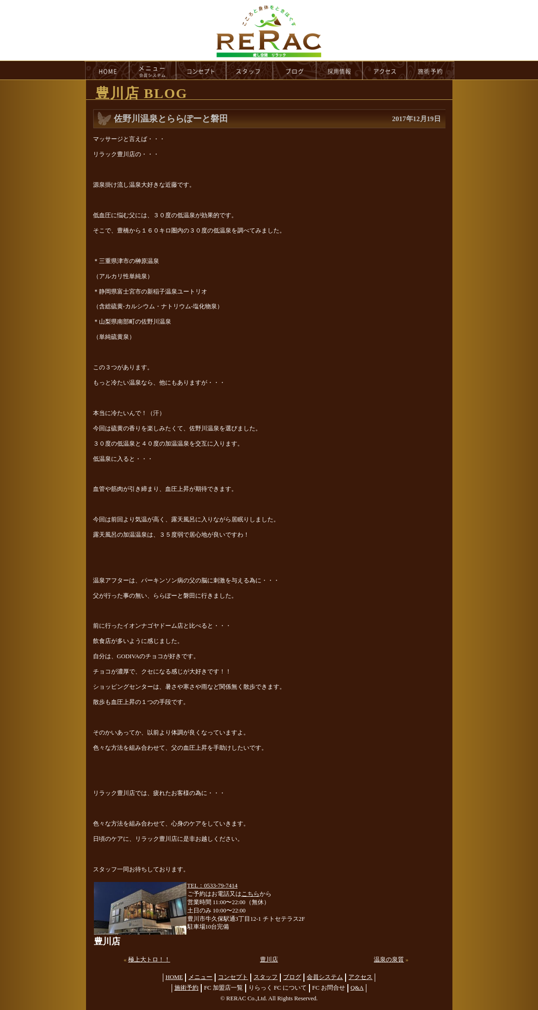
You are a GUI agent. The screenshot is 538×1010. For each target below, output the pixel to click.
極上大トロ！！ (149, 959)
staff (249, 70)
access (385, 70)
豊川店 (269, 959)
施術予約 (186, 988)
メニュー (200, 977)
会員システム (325, 977)
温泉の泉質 (389, 959)
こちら (250, 894)
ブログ (292, 977)
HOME (107, 70)
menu (153, 70)
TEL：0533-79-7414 (212, 885)
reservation (430, 70)
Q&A (357, 988)
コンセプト (233, 977)
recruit (340, 70)
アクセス (360, 977)
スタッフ (266, 977)
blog (294, 70)
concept (201, 70)
